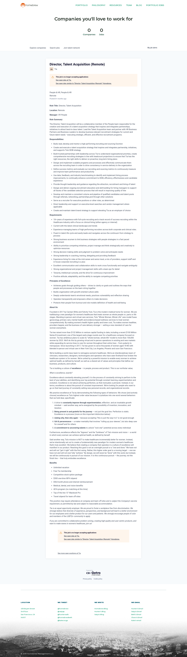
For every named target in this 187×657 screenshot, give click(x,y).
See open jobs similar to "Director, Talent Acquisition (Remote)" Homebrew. (84, 83)
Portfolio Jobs (155, 5)
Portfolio (82, 5)
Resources (116, 5)
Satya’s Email (136, 611)
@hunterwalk (63, 614)
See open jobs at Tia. (63, 80)
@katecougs (63, 620)
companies (38, 48)
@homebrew (63, 609)
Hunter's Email (137, 609)
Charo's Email (136, 617)
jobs (55, 48)
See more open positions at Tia (69, 553)
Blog (139, 5)
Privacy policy (87, 579)
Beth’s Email (136, 614)
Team (129, 5)
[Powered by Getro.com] (93, 573)
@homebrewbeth (65, 617)
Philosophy (98, 5)
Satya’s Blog (99, 614)
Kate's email (136, 620)
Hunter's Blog (99, 611)
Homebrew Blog (101, 609)
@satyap (61, 611)
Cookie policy (98, 579)
